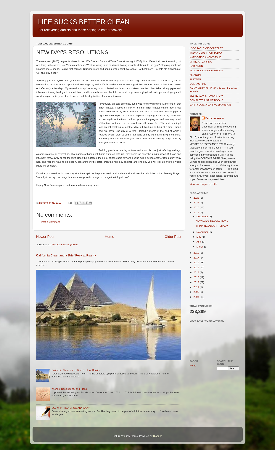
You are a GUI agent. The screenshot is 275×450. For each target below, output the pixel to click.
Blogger (157, 436)
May (199, 236)
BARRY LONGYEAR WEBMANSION (210, 104)
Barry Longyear (214, 118)
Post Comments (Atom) (65, 244)
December (203, 216)
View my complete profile (204, 184)
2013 (196, 277)
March (200, 246)
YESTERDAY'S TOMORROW (206, 95)
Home (109, 237)
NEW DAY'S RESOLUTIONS (212, 220)
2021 (196, 202)
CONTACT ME (198, 83)
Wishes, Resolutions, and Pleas (69, 388)
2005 (196, 292)
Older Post (173, 237)
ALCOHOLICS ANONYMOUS (206, 70)
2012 (196, 282)
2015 (196, 267)
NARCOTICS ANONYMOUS (205, 57)
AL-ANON (195, 75)
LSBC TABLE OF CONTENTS (206, 48)
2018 (196, 252)
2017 (196, 257)
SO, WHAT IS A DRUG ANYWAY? (70, 407)
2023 (196, 197)
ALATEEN (195, 79)
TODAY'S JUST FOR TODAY (206, 52)
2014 (196, 272)
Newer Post (45, 237)
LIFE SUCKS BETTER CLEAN (84, 22)
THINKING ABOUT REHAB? (212, 225)
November (203, 232)
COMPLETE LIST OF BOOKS (206, 100)
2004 (196, 297)
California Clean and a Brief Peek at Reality (66, 255)
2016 (196, 262)
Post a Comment (50, 222)
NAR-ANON (196, 66)
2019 (196, 212)
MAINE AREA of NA (201, 61)
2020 (196, 207)
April (199, 241)
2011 (196, 287)
